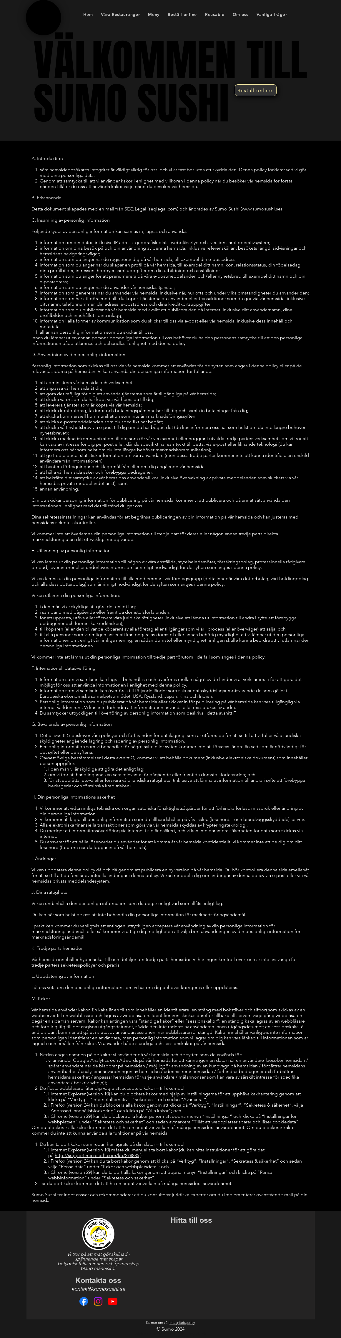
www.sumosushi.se (261, 209)
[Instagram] (98, 1301)
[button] (153, 14)
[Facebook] (83, 1301)
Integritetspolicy (182, 1322)
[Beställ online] (256, 90)
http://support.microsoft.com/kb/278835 (97, 1155)
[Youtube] (112, 1301)
